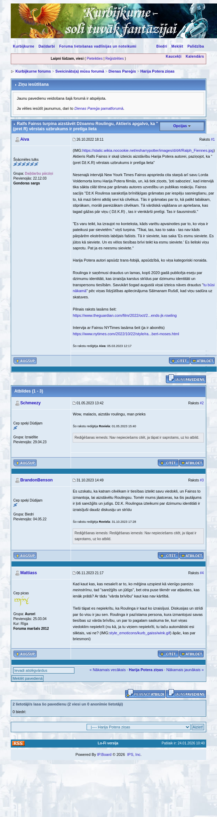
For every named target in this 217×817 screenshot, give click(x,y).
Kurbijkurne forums (33, 71)
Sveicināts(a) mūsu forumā (79, 71)
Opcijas (180, 126)
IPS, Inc (133, 754)
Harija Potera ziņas (157, 71)
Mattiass (28, 572)
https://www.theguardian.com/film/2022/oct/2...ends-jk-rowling (125, 315)
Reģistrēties (114, 58)
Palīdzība (195, 46)
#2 (202, 403)
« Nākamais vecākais (107, 670)
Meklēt (177, 46)
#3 (202, 480)
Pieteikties (95, 58)
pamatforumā (98, 108)
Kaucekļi (174, 56)
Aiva (24, 139)
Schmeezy (30, 403)
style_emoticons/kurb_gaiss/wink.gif (139, 633)
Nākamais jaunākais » (185, 670)
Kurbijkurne (23, 46)
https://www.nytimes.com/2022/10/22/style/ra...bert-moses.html (126, 334)
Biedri (161, 46)
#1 (213, 139)
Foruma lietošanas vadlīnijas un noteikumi (97, 46)
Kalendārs (195, 56)
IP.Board (104, 754)
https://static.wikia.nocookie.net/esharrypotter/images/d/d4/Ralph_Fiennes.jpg (148, 150)
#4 (202, 573)
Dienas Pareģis (122, 71)
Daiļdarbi (47, 46)
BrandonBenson (36, 480)
